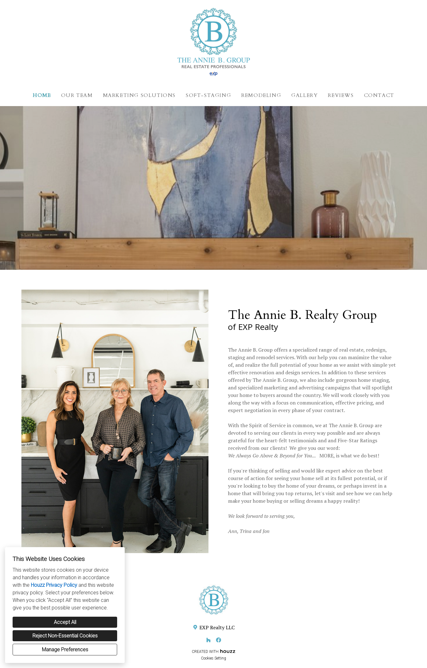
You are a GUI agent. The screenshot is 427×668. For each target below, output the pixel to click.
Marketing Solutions (139, 95)
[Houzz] (208, 640)
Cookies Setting (213, 658)
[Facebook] (218, 640)
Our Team (77, 95)
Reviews (341, 95)
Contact (379, 95)
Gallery (304, 95)
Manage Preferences (65, 650)
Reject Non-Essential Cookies (65, 636)
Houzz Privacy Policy (54, 585)
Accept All (65, 622)
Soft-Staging (208, 95)
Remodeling (261, 95)
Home (42, 95)
